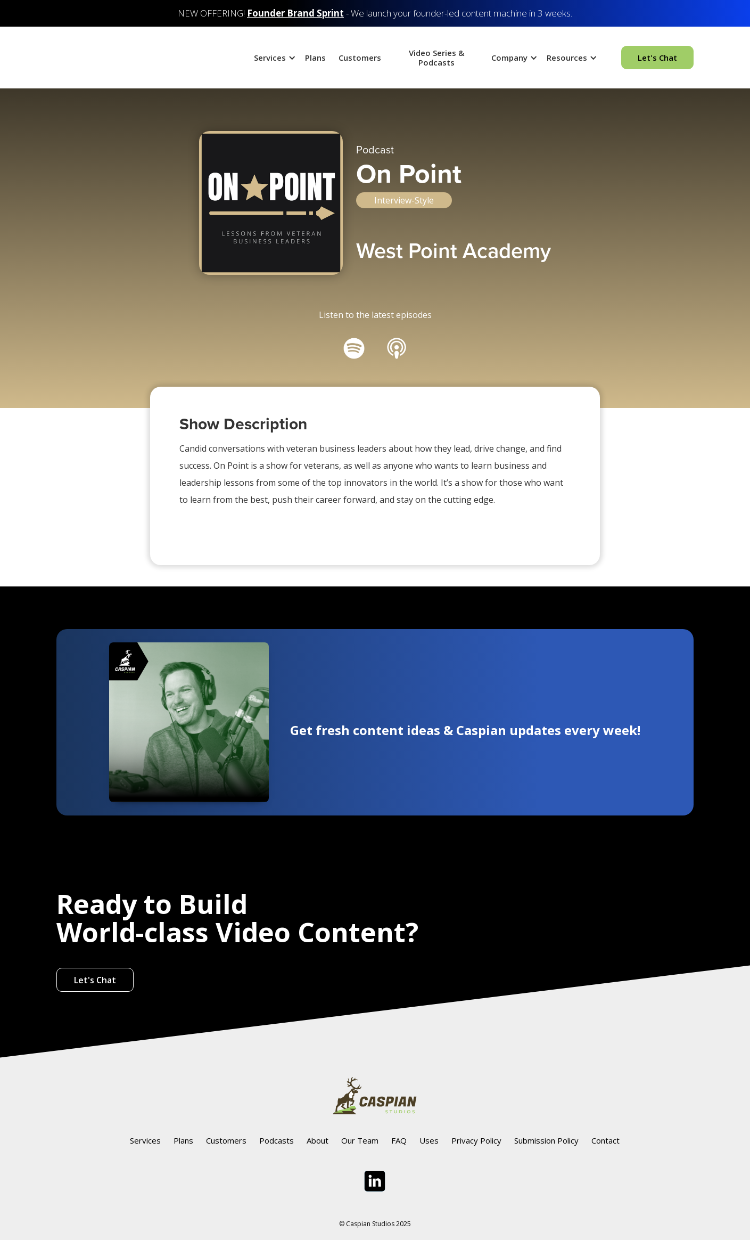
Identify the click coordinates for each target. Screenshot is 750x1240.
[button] (273, 57)
